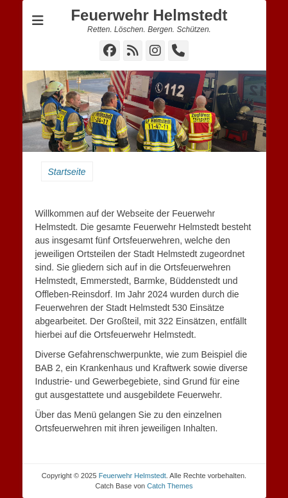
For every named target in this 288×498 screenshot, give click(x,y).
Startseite (67, 172)
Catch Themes (169, 486)
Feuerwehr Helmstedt (149, 15)
